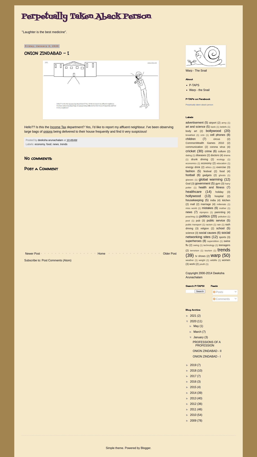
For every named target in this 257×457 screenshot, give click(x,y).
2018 (193, 370)
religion (205, 228)
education (222, 163)
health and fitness (211, 187)
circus (216, 139)
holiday (219, 191)
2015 (193, 387)
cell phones (217, 134)
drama (227, 155)
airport (212, 122)
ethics (208, 167)
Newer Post (32, 253)
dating (189, 155)
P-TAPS (194, 85)
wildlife (213, 260)
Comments (221, 299)
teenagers (224, 245)
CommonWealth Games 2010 (205, 143)
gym (217, 183)
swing (196, 245)
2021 (193, 315)
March (197, 331)
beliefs (223, 127)
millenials (221, 204)
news (56, 144)
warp (215, 255)
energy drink (193, 167)
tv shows (200, 256)
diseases (201, 155)
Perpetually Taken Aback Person (86, 16)
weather (190, 260)
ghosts (222, 175)
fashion (190, 171)
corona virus (217, 146)
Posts (218, 292)
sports (222, 237)
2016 (193, 381)
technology (209, 245)
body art (191, 131)
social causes (207, 232)
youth (202, 264)
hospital (219, 196)
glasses (189, 179)
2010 (193, 414)
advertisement (195, 122)
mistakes (207, 208)
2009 (193, 420)
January (198, 337)
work (192, 264)
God (188, 183)
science (190, 232)
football (190, 175)
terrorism (194, 250)
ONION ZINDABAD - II (207, 350)
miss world (191, 208)
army (223, 122)
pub (198, 220)
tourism (208, 250)
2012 (193, 403)
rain (219, 224)
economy (40, 144)
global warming (211, 179)
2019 (193, 365)
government (202, 183)
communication (194, 146)
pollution (222, 216)
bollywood (213, 131)
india (213, 200)
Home (101, 253)
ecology (221, 159)
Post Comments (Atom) (56, 260)
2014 (193, 392)
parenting (220, 212)
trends (63, 144)
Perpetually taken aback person (199, 105)
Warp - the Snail (199, 90)
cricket (190, 151)
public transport (193, 224)
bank (213, 127)
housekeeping (194, 200)
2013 (193, 398)
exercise (221, 167)
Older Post (170, 253)
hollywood (193, 196)
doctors (215, 155)
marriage (206, 204)
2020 (193, 321)
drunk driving (199, 159)
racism (209, 224)
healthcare (194, 192)
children (191, 138)
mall (192, 204)
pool (188, 220)
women (226, 260)
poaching (190, 216)
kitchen (226, 200)
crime (208, 151)
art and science (195, 126)
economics (191, 163)
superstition (213, 241)
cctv (202, 135)
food (48, 144)
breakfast (190, 135)
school (220, 228)
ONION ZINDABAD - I (207, 356)
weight (202, 260)
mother (222, 208)
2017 (193, 376)
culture (222, 151)
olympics (204, 212)
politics (204, 216)
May (196, 326)
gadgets (207, 175)
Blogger (145, 448)
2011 (193, 409)
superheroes (193, 240)
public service (216, 220)
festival (207, 171)
